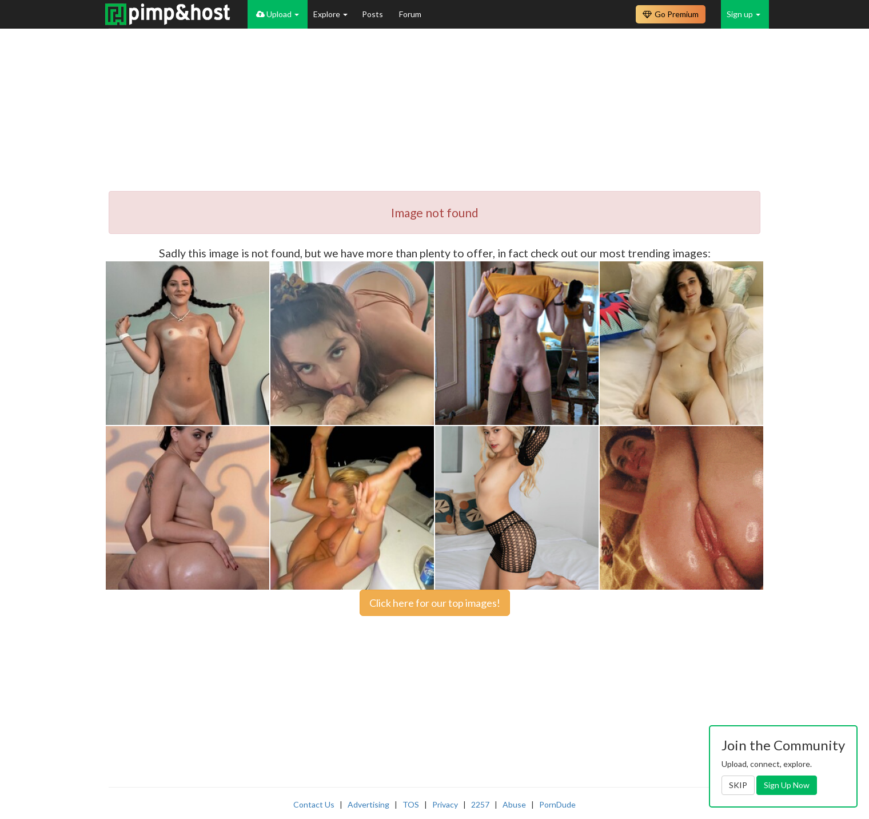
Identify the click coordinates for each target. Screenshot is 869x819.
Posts (373, 14)
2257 (480, 804)
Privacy (445, 804)
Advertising (368, 804)
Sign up (743, 14)
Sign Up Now (787, 785)
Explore (330, 14)
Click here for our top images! (434, 603)
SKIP (738, 785)
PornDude (557, 804)
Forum (410, 14)
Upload (277, 14)
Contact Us (313, 804)
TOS (410, 804)
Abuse (514, 804)
